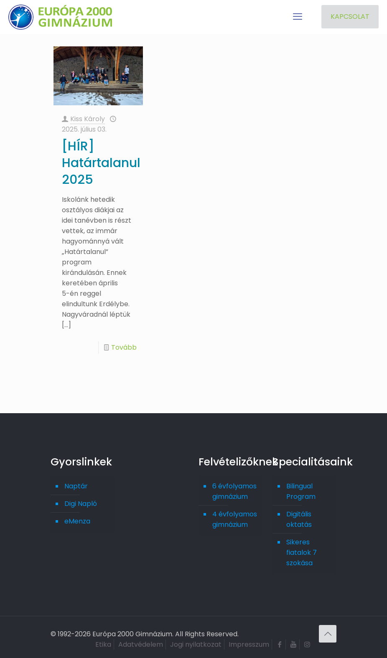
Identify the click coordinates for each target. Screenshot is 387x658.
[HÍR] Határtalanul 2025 (101, 162)
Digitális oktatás (299, 519)
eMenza (77, 521)
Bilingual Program (301, 491)
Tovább (124, 347)
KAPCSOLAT (350, 16)
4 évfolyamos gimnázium (234, 519)
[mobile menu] (297, 17)
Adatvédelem (140, 644)
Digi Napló (80, 503)
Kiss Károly (87, 119)
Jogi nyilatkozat (196, 644)
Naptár (76, 486)
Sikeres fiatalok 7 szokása (301, 552)
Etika (103, 644)
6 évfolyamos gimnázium (234, 491)
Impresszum (249, 644)
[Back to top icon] (327, 634)
